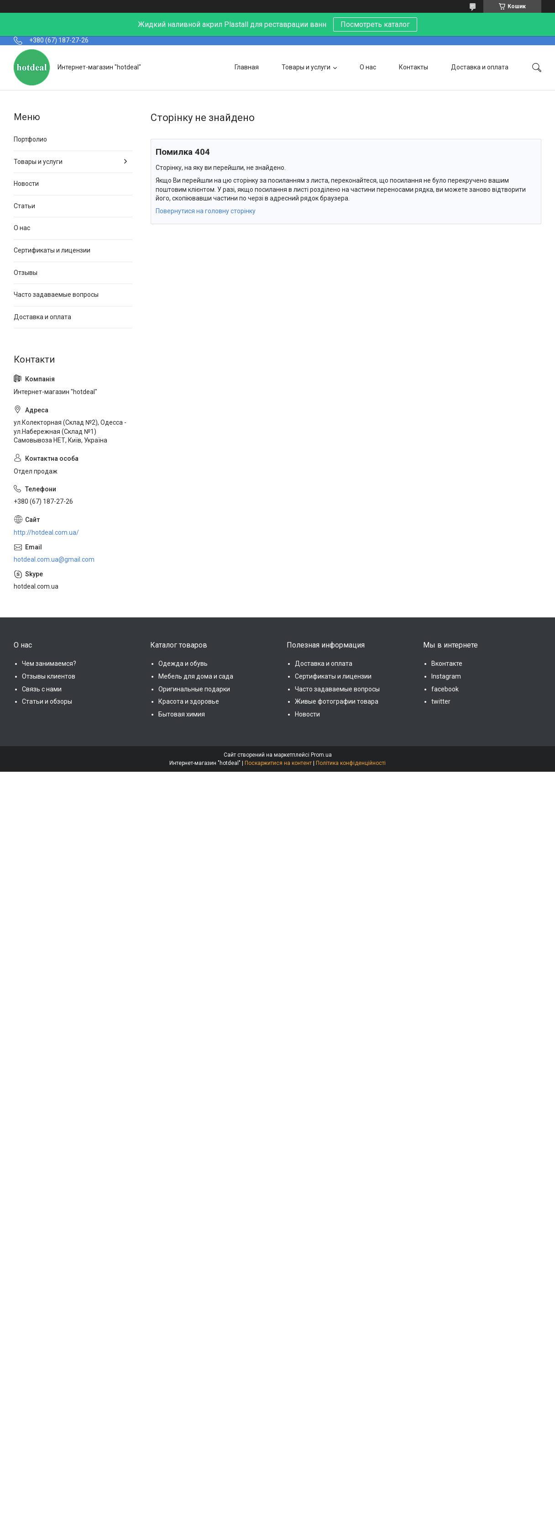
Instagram (446, 676)
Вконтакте (446, 663)
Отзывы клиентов (48, 676)
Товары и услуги (306, 67)
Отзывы (25, 272)
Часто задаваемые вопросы (56, 294)
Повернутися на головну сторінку (206, 211)
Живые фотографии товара (336, 701)
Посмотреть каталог (375, 24)
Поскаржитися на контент (278, 763)
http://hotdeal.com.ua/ (46, 532)
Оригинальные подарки (194, 689)
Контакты (413, 67)
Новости (26, 183)
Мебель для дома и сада (195, 676)
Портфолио (30, 139)
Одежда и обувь (183, 663)
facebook (445, 689)
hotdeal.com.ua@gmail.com (54, 559)
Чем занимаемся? (49, 663)
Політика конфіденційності (351, 763)
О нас (368, 67)
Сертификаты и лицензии (52, 250)
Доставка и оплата (479, 67)
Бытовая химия (181, 714)
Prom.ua (321, 755)
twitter (440, 701)
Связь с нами (42, 689)
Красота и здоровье (188, 701)
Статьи (24, 206)
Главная (247, 67)
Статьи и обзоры (47, 701)
